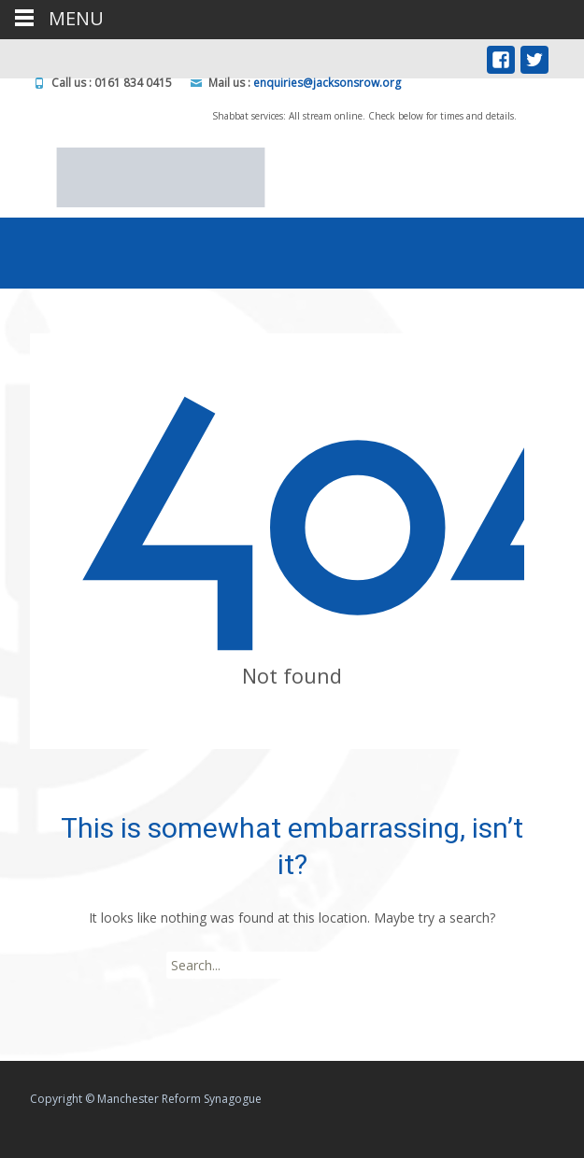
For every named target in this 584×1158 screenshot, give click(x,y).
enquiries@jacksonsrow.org (327, 83)
